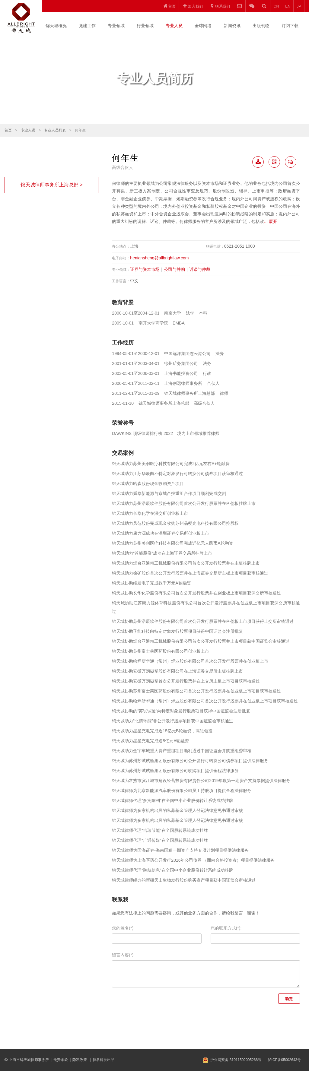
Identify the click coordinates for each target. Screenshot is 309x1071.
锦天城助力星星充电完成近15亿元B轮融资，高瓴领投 (162, 730)
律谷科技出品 (103, 1060)
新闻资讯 (232, 25)
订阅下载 (290, 25)
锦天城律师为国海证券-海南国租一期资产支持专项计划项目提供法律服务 (180, 850)
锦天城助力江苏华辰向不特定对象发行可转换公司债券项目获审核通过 (177, 473)
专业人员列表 (55, 130)
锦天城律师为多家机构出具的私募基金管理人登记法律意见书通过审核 (177, 810)
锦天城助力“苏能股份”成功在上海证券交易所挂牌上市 (162, 553)
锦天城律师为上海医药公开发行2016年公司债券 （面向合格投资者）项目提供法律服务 (193, 860)
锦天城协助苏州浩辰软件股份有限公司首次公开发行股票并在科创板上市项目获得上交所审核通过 (203, 621)
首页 (8, 130)
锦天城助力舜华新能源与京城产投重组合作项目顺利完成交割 (169, 493)
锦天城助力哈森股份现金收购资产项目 (148, 483)
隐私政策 (80, 1060)
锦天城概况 (56, 25)
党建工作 (87, 25)
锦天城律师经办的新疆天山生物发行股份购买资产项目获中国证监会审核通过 (184, 880)
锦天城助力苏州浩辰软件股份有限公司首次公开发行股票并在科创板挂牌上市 (184, 503)
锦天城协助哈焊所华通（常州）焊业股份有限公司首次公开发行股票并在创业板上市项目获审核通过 (205, 701)
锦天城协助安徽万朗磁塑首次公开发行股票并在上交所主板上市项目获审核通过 (186, 681)
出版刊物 (261, 25)
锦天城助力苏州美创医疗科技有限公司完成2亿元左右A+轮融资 (170, 463)
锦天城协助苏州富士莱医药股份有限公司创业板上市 (160, 651)
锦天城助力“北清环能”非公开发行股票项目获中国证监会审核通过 (172, 720)
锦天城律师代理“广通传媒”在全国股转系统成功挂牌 (160, 840)
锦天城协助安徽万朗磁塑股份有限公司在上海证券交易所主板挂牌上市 (177, 671)
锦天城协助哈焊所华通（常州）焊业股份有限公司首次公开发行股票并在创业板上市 (190, 661)
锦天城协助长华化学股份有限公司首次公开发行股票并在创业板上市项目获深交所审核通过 (196, 593)
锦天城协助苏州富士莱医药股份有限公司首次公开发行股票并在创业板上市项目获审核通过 (196, 691)
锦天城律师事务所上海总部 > (52, 184)
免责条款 (60, 1060)
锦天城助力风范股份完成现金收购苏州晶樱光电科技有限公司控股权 (175, 523)
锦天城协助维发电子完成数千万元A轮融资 (151, 583)
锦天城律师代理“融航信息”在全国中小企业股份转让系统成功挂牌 (172, 870)
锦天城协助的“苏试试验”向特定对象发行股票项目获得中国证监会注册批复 (181, 710)
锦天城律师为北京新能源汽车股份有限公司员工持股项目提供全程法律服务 (181, 790)
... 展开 (270, 221)
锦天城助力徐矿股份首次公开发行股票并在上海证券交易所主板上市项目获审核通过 (190, 573)
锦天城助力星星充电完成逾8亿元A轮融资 (150, 740)
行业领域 (145, 25)
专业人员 (174, 25)
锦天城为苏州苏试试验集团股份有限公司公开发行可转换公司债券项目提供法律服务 (190, 760)
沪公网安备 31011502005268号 (235, 1060)
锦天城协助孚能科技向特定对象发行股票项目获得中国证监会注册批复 (177, 631)
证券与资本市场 (145, 269)
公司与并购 (174, 269)
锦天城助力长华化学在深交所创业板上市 (150, 513)
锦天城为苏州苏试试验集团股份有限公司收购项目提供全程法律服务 (175, 770)
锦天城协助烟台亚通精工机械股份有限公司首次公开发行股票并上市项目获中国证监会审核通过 (200, 641)
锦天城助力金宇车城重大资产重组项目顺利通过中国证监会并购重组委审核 (181, 750)
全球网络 (203, 25)
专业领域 (116, 25)
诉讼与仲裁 (199, 269)
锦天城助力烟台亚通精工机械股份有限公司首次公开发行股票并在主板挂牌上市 (186, 563)
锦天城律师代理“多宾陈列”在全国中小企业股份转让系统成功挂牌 (172, 800)
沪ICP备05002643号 (284, 1060)
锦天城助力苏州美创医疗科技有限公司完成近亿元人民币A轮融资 (172, 543)
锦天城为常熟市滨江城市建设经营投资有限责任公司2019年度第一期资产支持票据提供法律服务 (201, 780)
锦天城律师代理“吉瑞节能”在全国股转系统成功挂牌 (160, 830)
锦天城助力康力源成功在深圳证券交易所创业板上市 (160, 533)
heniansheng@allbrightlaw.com (159, 257)
